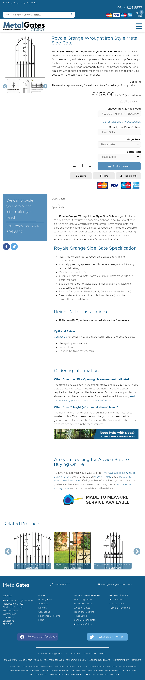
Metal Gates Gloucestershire (41, 665)
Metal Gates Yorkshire (18, 669)
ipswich (95, 673)
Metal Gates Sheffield (74, 673)
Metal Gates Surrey (127, 665)
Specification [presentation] (59, 206)
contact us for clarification (96, 399)
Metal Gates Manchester (106, 665)
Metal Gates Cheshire (39, 669)
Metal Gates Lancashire (65, 665)
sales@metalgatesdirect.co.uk (115, 583)
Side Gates (98, 669)
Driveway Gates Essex (59, 669)
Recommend (128, 174)
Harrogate (114, 673)
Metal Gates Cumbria (86, 665)
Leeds (87, 673)
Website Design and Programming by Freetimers (115, 658)
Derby (60, 673)
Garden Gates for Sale (114, 669)
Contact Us (60, 335)
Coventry (52, 673)
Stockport (104, 673)
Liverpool (32, 673)
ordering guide (102, 475)
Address (7, 594)
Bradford (42, 673)
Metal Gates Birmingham (81, 669)
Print (104, 174)
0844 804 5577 (129, 8)
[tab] (94, 199)
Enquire (81, 174)
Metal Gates (131, 669)
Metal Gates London (18, 665)
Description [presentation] (58, 197)
